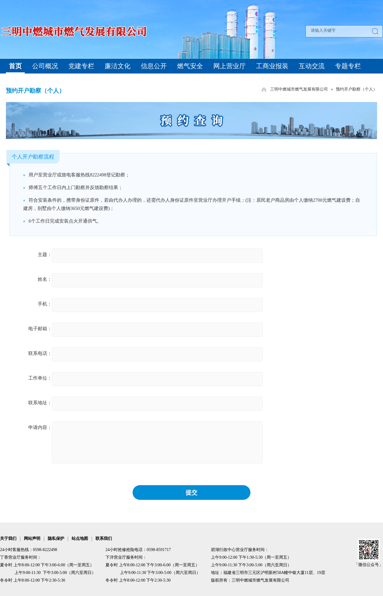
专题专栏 (348, 66)
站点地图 (80, 538)
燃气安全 (190, 66)
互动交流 (312, 66)
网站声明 (32, 538)
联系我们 (103, 538)
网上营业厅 (229, 66)
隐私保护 (56, 538)
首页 (15, 66)
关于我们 (8, 538)
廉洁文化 (118, 66)
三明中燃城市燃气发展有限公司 (299, 89)
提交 (191, 492)
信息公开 (154, 66)
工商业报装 (272, 66)
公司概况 (45, 66)
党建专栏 (81, 66)
